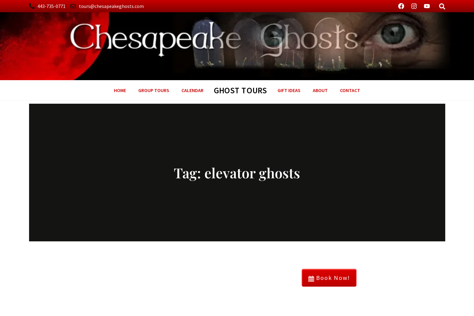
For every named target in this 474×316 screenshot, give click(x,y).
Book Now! (329, 277)
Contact (350, 90)
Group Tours (153, 90)
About (320, 90)
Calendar (192, 90)
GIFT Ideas (289, 90)
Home (120, 90)
